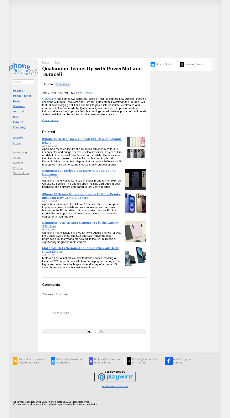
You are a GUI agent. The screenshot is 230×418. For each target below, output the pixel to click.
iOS (15, 116)
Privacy (17, 168)
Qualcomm (49, 98)
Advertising (20, 152)
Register (18, 137)
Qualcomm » (50, 120)
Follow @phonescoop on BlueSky (70, 361)
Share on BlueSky (164, 64)
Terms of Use (21, 173)
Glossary (19, 127)
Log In (17, 143)
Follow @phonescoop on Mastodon (107, 361)
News (17, 101)
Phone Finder (22, 95)
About (16, 157)
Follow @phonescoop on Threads (145, 361)
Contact (18, 162)
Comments (63, 84)
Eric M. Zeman (83, 93)
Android (18, 111)
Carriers (19, 106)
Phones (18, 90)
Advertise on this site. (115, 386)
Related (48, 132)
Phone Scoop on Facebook (180, 361)
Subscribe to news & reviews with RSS (31, 361)
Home (45, 62)
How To (18, 121)
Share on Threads (193, 64)
